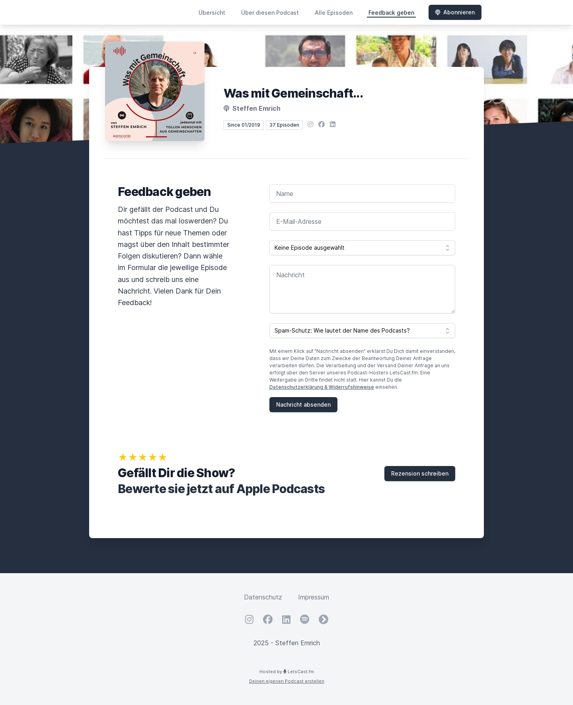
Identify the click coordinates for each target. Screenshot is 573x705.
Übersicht (212, 12)
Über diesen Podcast (270, 12)
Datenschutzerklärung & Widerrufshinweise (321, 387)
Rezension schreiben (419, 473)
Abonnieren (455, 12)
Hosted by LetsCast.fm (286, 671)
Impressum (313, 597)
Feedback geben (391, 12)
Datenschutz (263, 597)
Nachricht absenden (303, 404)
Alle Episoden (334, 12)
